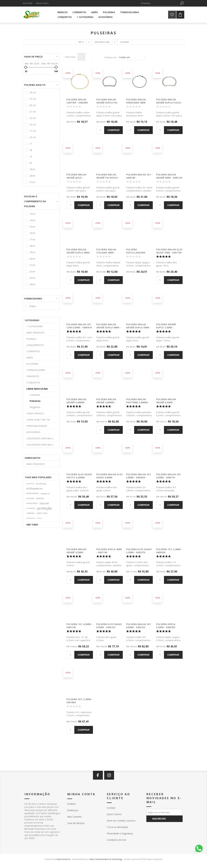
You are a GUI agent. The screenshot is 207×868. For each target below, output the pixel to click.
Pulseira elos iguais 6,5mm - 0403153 (109, 626)
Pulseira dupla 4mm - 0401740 (109, 551)
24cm (32, 284)
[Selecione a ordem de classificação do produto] (132, 57)
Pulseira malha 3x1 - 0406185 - (139, 176)
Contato (111, 807)
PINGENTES (32, 376)
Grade (81, 56)
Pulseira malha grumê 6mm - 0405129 (169, 176)
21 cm (32, 111)
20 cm (32, 105)
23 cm (32, 124)
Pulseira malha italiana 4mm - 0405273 (106, 252)
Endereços (72, 810)
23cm (32, 277)
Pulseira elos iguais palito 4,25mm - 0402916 (79, 477)
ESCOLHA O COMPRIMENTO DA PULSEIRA (35, 201)
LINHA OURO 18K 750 (38, 419)
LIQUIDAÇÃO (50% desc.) (39, 444)
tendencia (30, 518)
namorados (32, 503)
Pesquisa (181, 3)
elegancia (45, 493)
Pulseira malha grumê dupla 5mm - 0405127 (138, 327)
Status (32, 306)
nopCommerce (63, 859)
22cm (32, 271)
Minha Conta (42, 3)
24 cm (32, 137)
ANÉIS (29, 357)
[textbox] (159, 3)
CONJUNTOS (33, 382)
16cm (32, 233)
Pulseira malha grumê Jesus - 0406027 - (76, 177)
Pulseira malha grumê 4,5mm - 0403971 (76, 552)
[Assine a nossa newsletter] (164, 812)
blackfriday (41, 483)
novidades (31, 508)
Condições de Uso (116, 839)
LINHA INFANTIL (35, 413)
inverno (40, 498)
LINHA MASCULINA (37, 388)
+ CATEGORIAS (34, 326)
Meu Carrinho (74, 816)
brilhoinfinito (32, 493)
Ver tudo (32, 524)
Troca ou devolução (117, 827)
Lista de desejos (76, 823)
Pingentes (35, 407)
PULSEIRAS (32, 363)
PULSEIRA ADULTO (34, 84)
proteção (44, 508)
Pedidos (71, 803)
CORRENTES (33, 351)
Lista (88, 56)
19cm (32, 252)
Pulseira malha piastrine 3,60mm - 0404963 (137, 402)
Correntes (35, 394)
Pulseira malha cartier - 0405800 (77, 101)
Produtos (31, 338)
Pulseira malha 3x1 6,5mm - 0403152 (138, 626)
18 (30, 150)
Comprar (113, 130)
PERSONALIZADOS (36, 425)
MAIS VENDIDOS (35, 332)
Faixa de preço (33, 56)
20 (30, 162)
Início (81, 42)
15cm (32, 226)
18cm (32, 169)
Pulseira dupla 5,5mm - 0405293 (165, 626)
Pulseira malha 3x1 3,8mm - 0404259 (138, 476)
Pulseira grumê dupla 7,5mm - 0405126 (166, 327)
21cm (32, 182)
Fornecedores (33, 298)
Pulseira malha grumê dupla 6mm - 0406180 (78, 252)
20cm (32, 175)
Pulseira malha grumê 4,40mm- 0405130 (76, 402)
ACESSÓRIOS (33, 432)
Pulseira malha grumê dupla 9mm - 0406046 (108, 327)
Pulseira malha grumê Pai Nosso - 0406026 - (107, 177)
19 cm (32, 98)
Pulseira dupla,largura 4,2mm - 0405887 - (136, 252)
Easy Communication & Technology (105, 859)
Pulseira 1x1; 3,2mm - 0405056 (169, 551)
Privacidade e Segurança (120, 833)
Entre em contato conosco (121, 820)
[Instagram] (109, 775)
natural (44, 503)
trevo (39, 518)
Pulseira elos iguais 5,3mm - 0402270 (139, 551)
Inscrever (159, 818)
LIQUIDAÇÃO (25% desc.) (39, 438)
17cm (32, 239)
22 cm (32, 118)
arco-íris (30, 483)
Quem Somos (114, 814)
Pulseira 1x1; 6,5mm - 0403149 (79, 626)
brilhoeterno (34, 488)
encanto (30, 498)
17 (30, 143)
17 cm (32, 130)
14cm (32, 220)
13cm (32, 213)
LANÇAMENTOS (35, 345)
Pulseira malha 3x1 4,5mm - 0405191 (168, 476)
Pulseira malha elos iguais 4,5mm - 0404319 (109, 477)
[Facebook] (98, 775)
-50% (68, 73)
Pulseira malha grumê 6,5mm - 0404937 (166, 402)
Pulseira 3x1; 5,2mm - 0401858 (79, 701)
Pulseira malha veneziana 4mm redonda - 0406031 (137, 102)
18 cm (32, 92)
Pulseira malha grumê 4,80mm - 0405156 (106, 402)
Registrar (27, 3)
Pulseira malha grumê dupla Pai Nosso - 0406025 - (107, 102)
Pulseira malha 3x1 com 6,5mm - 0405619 (79, 326)
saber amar (41, 513)
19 (30, 156)
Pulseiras (35, 400)
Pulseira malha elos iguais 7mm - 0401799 (169, 251)
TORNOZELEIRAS (35, 370)
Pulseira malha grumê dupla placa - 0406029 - (169, 102)
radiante (30, 513)
